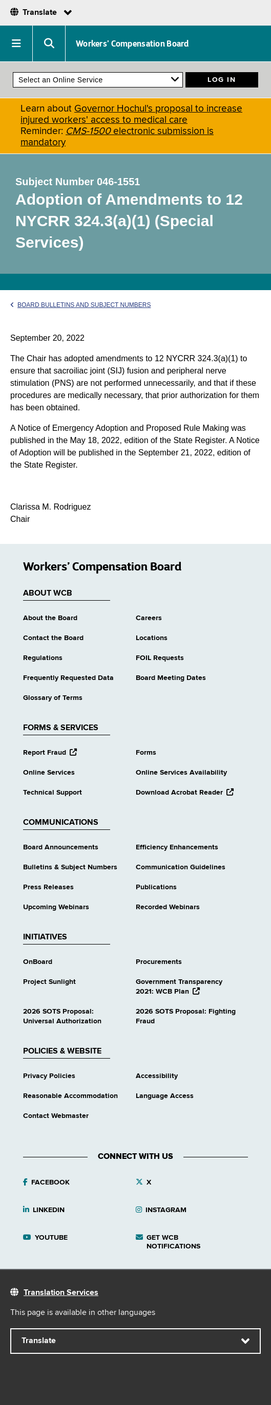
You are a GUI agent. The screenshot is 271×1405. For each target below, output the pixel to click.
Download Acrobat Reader (185, 792)
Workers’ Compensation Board (132, 43)
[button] (16, 43)
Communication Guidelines (180, 867)
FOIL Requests (160, 658)
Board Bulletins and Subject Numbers (80, 305)
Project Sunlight (49, 981)
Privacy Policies (49, 1076)
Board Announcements (60, 847)
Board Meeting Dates (171, 678)
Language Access (165, 1096)
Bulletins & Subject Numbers (70, 867)
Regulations (42, 658)
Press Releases (48, 887)
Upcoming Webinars (56, 907)
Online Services (49, 772)
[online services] (98, 79)
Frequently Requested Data (68, 678)
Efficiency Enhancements (177, 847)
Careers (149, 618)
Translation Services (61, 1293)
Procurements (159, 961)
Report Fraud (50, 752)
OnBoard (37, 961)
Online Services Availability (181, 772)
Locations (152, 638)
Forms (146, 752)
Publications (156, 887)
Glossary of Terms (52, 697)
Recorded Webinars (168, 907)
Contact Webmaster (56, 1115)
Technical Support (52, 792)
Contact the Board (53, 638)
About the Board (50, 618)
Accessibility (157, 1076)
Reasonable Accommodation (70, 1096)
